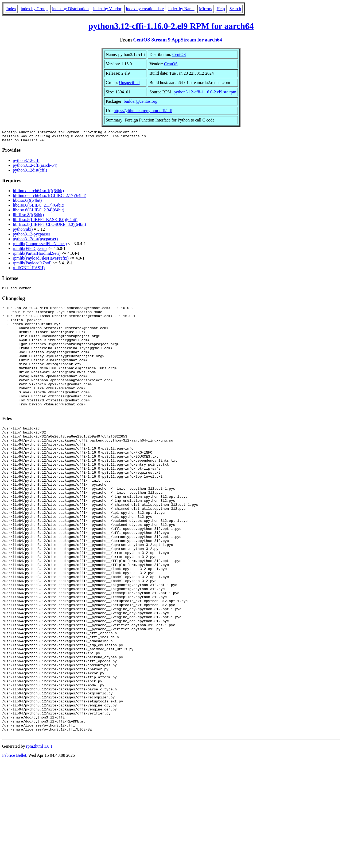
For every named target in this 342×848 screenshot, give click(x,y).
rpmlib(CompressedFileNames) (40, 246)
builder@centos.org (140, 101)
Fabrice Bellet (14, 841)
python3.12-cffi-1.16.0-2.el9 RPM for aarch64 (171, 26)
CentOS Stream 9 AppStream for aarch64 (177, 40)
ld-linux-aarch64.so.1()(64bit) (38, 193)
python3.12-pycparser (31, 236)
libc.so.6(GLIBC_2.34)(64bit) (38, 212)
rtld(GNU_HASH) (29, 270)
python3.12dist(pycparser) (35, 241)
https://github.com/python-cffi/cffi (143, 110)
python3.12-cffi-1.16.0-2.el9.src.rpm (205, 92)
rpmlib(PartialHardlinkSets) (37, 255)
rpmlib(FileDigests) (29, 251)
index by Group (34, 8)
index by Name (181, 8)
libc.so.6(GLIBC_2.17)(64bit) (38, 207)
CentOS (179, 54)
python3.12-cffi (26, 163)
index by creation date (145, 8)
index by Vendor (107, 8)
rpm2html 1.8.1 (39, 832)
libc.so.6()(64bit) (27, 202)
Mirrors (205, 8)
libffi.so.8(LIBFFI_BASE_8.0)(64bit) (45, 222)
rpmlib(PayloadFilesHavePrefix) (41, 260)
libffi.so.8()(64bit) (28, 217)
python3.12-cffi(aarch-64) (35, 167)
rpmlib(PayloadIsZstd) (32, 265)
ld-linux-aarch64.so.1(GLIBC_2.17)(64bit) (49, 198)
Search (235, 8)
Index (11, 8)
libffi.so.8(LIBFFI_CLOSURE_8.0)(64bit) (49, 227)
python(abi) (23, 231)
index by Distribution (70, 8)
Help (221, 8)
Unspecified (129, 82)
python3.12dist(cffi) (30, 172)
